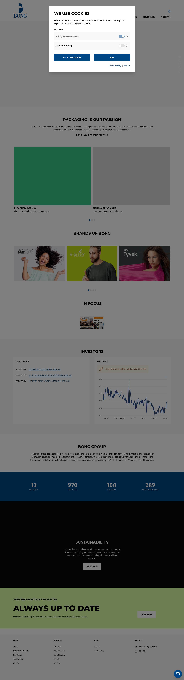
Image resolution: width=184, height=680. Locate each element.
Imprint (127, 65)
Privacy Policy (115, 65)
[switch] (122, 36)
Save (112, 57)
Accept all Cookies (72, 57)
